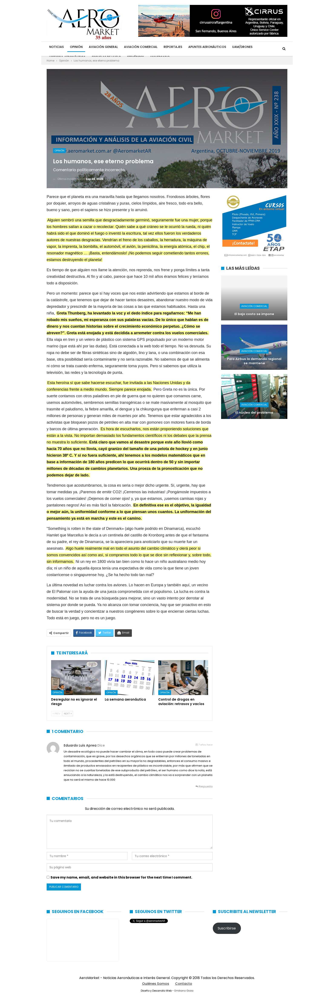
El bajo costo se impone (254, 314)
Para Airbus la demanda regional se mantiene (254, 361)
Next (68, 713)
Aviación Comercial (140, 47)
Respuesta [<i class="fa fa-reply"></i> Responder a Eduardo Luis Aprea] (204, 786)
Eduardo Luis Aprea (80, 745)
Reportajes (173, 47)
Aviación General (103, 47)
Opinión (76, 47)
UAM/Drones (242, 47)
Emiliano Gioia (183, 990)
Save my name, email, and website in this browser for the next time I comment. (121, 877)
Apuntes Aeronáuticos (207, 47)
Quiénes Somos (155, 983)
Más (262, 47)
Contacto (183, 983)
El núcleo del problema (254, 412)
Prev (56, 713)
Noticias (56, 47)
